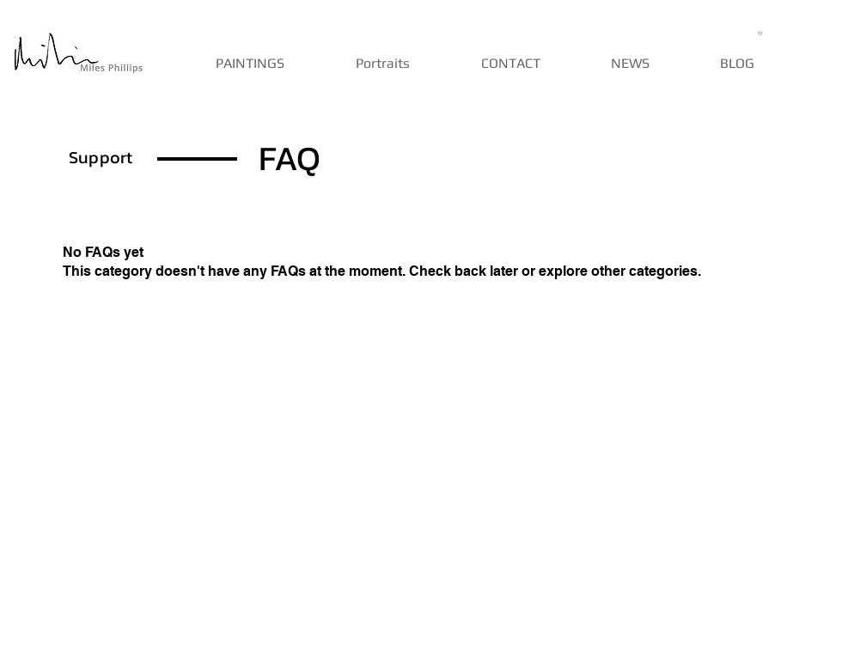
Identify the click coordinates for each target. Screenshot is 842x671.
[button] (762, 32)
